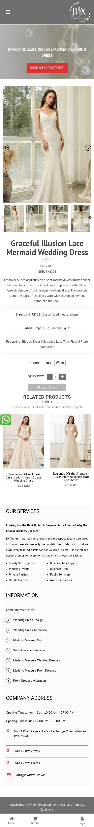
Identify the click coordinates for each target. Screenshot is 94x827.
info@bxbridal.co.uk (30, 775)
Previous (4, 218)
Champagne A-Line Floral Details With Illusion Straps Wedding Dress (23, 477)
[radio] (48, 363)
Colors (33, 363)
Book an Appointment (47, 68)
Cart (35, 820)
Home (11, 820)
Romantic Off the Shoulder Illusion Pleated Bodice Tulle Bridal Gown (71, 477)
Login (82, 820)
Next (90, 218)
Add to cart (49, 387)
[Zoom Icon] (47, 144)
